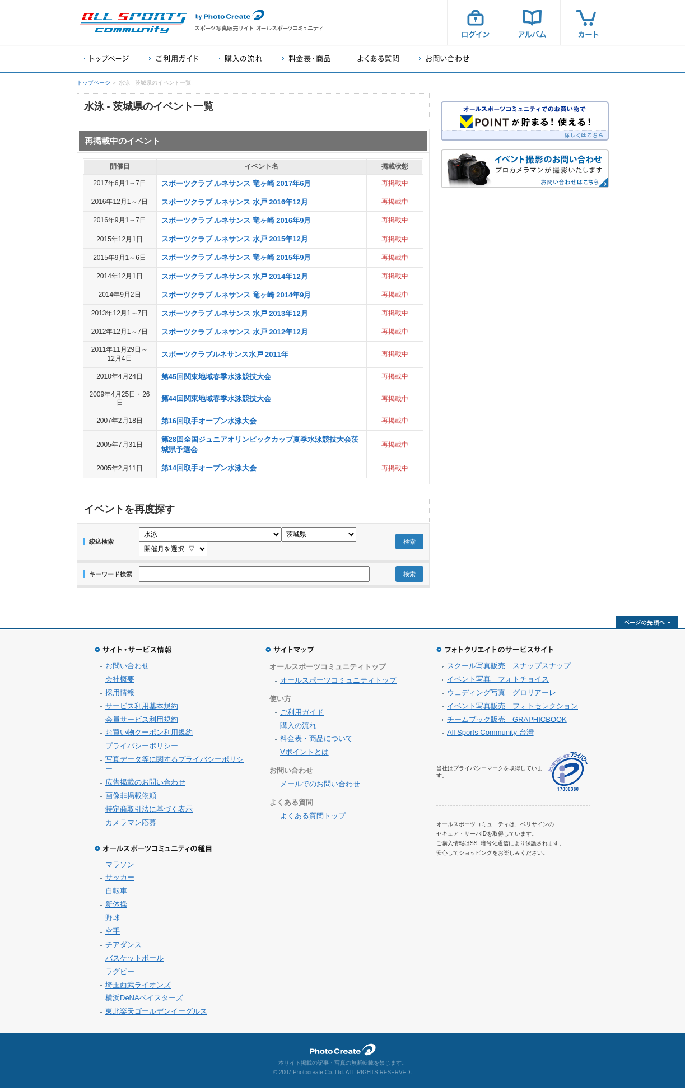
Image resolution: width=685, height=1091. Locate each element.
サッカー (119, 880)
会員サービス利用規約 (141, 723)
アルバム (532, 22)
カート (589, 22)
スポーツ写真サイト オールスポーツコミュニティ (132, 23)
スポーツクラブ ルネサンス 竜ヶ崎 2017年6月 (236, 183)
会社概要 (119, 682)
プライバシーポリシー (141, 749)
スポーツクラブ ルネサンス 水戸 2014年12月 (234, 276)
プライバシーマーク (568, 775)
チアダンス (123, 948)
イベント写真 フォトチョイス (498, 682)
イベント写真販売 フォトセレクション (512, 709)
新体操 (116, 907)
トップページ (106, 58)
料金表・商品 (306, 58)
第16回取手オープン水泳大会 (209, 421)
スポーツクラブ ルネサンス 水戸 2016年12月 (234, 202)
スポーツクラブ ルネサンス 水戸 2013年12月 (234, 313)
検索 (409, 543)
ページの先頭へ (647, 625)
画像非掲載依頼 (130, 799)
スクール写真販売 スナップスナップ (509, 669)
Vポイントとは (304, 755)
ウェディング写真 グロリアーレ (501, 696)
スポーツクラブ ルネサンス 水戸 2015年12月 (234, 239)
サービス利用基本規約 (141, 709)
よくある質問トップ (313, 819)
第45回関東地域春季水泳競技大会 (216, 376)
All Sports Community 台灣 (490, 735)
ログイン (476, 22)
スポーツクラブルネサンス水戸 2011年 (225, 354)
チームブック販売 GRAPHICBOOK (507, 723)
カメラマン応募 (130, 826)
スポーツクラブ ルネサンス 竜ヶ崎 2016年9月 (236, 220)
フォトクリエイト (343, 1053)
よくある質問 (374, 58)
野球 (112, 921)
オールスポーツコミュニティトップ (338, 683)
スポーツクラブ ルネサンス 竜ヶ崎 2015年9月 (236, 257)
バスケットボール (134, 961)
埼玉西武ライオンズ (138, 988)
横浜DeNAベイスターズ (144, 1001)
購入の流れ (240, 58)
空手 (112, 934)
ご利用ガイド (173, 58)
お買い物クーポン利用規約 (149, 735)
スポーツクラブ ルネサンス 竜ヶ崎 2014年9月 (236, 295)
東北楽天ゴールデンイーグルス (156, 1014)
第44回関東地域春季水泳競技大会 (216, 398)
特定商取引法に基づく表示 (149, 812)
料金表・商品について (316, 742)
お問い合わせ (444, 58)
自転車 (116, 894)
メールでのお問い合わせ (320, 787)
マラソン (119, 868)
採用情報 (119, 696)
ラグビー (119, 975)
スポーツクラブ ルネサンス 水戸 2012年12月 (234, 332)
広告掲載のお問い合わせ (145, 785)
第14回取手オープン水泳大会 (209, 468)
